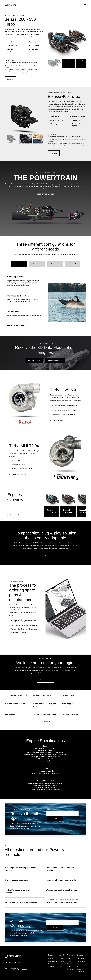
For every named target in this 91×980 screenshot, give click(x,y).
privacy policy (25, 828)
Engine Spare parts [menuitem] (81, 962)
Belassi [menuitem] (50, 955)
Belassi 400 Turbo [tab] (55, 264)
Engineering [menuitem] (51, 966)
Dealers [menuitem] (61, 958)
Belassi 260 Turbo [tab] (19, 264)
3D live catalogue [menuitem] (80, 968)
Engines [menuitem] (80, 955)
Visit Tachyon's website (17, 474)
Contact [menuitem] (61, 961)
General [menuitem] (70, 955)
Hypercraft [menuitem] (51, 958)
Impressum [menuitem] (70, 969)
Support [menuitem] (61, 964)
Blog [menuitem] (60, 966)
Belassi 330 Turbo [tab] (37, 264)
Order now (10, 79)
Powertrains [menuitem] (51, 964)
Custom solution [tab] (72, 264)
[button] (54, 63)
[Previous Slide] (10, 515)
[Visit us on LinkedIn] (15, 963)
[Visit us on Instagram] (10, 963)
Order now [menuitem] (80, 971)
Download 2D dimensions (55, 360)
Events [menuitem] (69, 966)
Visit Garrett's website (58, 420)
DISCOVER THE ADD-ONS (45, 194)
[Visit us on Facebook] (19, 963)
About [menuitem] (61, 955)
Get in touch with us (34, 360)
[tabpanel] (45, 302)
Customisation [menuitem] (52, 961)
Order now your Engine (45, 555)
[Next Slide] (18, 515)
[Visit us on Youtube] (6, 963)
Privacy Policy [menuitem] (69, 960)
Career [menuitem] (69, 964)
